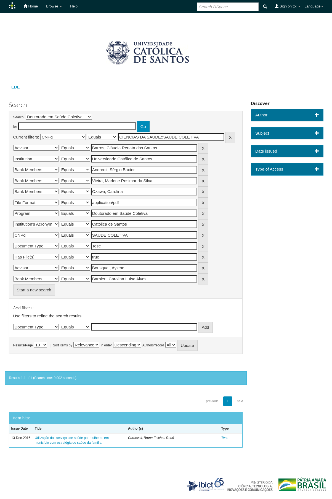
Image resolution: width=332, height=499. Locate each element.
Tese (225, 438)
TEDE (14, 87)
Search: (19, 117)
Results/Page (23, 345)
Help (74, 6)
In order (106, 345)
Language (314, 6)
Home (31, 6)
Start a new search (34, 290)
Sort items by (62, 345)
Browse (54, 6)
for (15, 127)
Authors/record (153, 345)
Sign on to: (287, 6)
